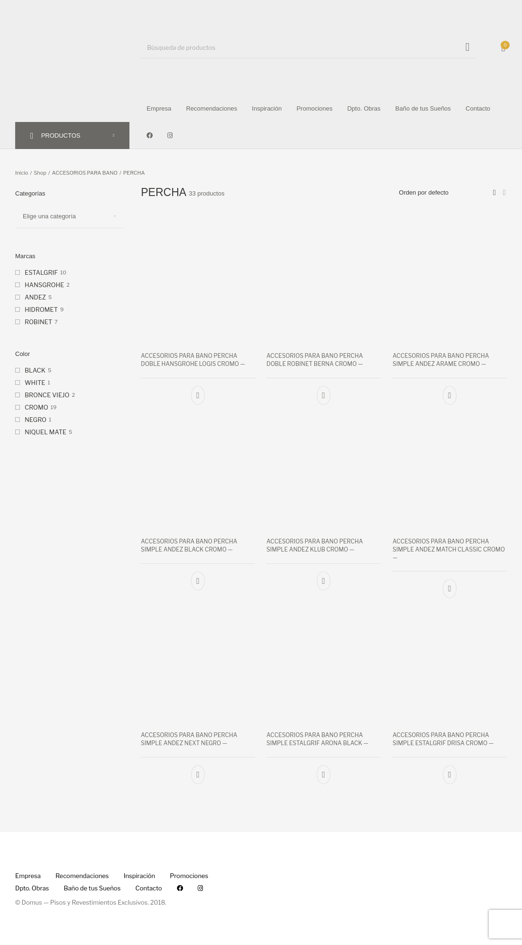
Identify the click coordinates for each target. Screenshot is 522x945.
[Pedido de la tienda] (445, 192)
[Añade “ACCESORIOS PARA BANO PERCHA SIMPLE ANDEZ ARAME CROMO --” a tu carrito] (450, 394)
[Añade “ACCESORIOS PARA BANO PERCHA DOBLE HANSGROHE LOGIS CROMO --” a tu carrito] (198, 394)
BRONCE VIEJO (47, 395)
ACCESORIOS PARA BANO (85, 172)
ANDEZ (35, 297)
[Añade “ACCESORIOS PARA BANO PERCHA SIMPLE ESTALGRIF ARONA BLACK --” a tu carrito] (324, 775)
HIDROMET (41, 309)
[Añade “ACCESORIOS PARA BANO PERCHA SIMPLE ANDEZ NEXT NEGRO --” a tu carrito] (198, 775)
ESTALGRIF (41, 272)
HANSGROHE (44, 285)
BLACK (35, 370)
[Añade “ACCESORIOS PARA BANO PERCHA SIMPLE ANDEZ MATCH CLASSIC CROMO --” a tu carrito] (450, 589)
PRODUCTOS (61, 135)
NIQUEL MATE (45, 432)
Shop (40, 172)
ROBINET (38, 322)
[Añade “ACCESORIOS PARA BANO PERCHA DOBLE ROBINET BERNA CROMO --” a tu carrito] (324, 394)
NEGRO (35, 419)
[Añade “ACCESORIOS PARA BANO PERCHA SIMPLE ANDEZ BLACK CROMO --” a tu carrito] (198, 580)
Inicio (21, 172)
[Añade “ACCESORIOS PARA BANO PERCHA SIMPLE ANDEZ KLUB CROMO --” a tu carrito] (324, 580)
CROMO (36, 407)
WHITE (35, 382)
